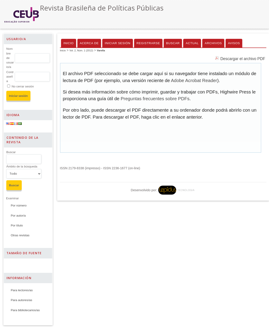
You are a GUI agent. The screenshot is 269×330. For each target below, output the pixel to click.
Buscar (11, 152)
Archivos (213, 43)
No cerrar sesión (23, 86)
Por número (19, 205)
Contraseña (10, 76)
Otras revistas (20, 235)
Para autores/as (21, 300)
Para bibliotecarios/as (25, 310)
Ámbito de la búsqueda (21, 166)
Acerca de (89, 43)
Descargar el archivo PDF (242, 58)
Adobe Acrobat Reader (194, 80)
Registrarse (148, 43)
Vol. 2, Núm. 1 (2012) (81, 50)
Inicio (68, 43)
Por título (17, 225)
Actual (192, 43)
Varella (101, 50)
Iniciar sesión (117, 43)
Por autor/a (18, 215)
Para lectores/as (22, 290)
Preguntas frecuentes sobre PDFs (155, 98)
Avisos (234, 43)
